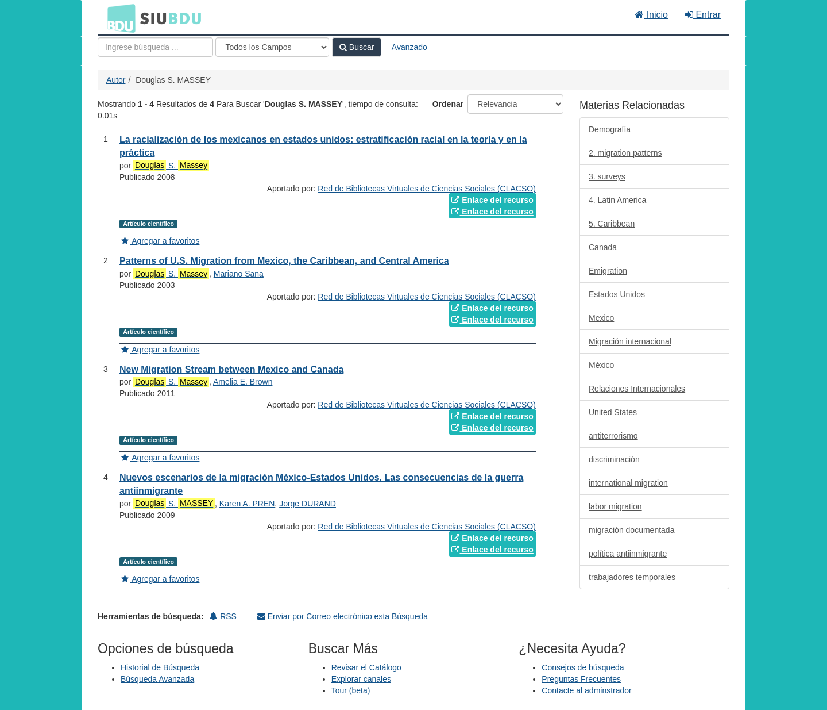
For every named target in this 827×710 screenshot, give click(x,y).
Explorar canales (361, 679)
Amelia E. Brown (242, 381)
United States (613, 412)
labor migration (615, 506)
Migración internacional (630, 341)
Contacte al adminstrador (586, 690)
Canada (603, 247)
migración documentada (631, 530)
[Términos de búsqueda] (155, 47)
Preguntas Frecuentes (581, 679)
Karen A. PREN (247, 503)
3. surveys (607, 176)
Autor (115, 80)
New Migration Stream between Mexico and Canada (231, 369)
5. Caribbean (612, 223)
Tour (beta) (350, 690)
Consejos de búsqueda (583, 667)
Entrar (703, 15)
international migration (628, 483)
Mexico (601, 318)
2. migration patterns (625, 153)
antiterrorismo (613, 435)
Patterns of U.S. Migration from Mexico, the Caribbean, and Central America (284, 261)
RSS (223, 616)
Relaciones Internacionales (637, 388)
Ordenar (447, 104)
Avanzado (409, 47)
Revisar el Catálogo (366, 667)
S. (171, 165)
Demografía (610, 129)
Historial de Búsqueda (160, 667)
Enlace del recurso (492, 200)
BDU (118, 17)
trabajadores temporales (632, 577)
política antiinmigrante (628, 553)
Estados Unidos (617, 294)
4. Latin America (617, 200)
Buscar (356, 47)
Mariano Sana (239, 273)
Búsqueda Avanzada (157, 679)
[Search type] (272, 47)
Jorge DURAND (307, 503)
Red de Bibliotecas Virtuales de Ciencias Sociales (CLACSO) (426, 188)
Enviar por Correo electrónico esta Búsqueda (342, 616)
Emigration (608, 270)
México (601, 365)
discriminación (614, 459)
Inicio (651, 15)
